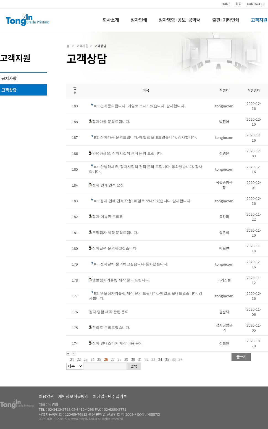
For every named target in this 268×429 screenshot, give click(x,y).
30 (133, 360)
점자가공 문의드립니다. (111, 122)
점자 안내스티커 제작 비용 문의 (117, 343)
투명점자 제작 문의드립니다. (115, 233)
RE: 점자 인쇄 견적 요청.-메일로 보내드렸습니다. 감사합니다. (142, 201)
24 (92, 360)
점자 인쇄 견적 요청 (108, 185)
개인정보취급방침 (73, 396)
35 (167, 360)
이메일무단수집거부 (110, 396)
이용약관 (46, 396)
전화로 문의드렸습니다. (111, 327)
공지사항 (9, 78)
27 (113, 360)
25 (99, 360)
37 (180, 360)
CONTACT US (256, 3)
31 (140, 360)
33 (153, 360)
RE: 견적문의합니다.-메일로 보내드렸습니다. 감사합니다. (139, 106)
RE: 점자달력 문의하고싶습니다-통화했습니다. (131, 264)
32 (147, 360)
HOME (226, 3)
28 (120, 360)
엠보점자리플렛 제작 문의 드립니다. (121, 280)
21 (72, 360)
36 (174, 360)
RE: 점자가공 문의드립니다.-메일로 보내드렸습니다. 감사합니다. (145, 137)
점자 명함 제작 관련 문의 (108, 312)
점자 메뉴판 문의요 (107, 216)
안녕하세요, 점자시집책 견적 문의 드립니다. (127, 153)
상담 (238, 3)
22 (79, 360)
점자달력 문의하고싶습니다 (114, 248)
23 (86, 360)
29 (126, 360)
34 (160, 360)
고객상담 (9, 90)
